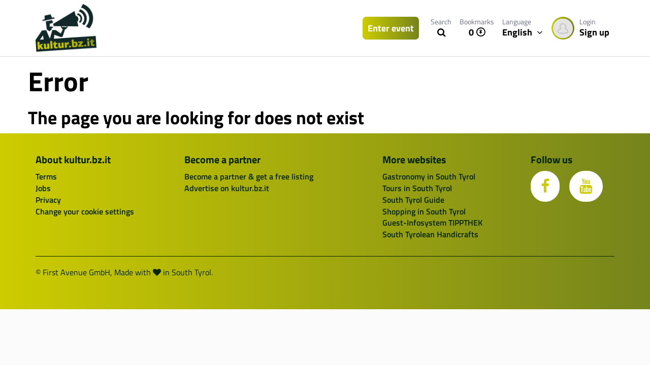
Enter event (391, 28)
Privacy (48, 200)
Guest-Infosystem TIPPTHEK (432, 222)
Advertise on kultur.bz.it (226, 188)
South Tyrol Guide (413, 200)
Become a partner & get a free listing (248, 176)
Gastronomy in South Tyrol (428, 176)
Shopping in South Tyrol (424, 211)
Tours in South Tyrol (417, 188)
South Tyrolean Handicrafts (430, 234)
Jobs (43, 188)
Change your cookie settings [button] (85, 211)
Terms (46, 176)
